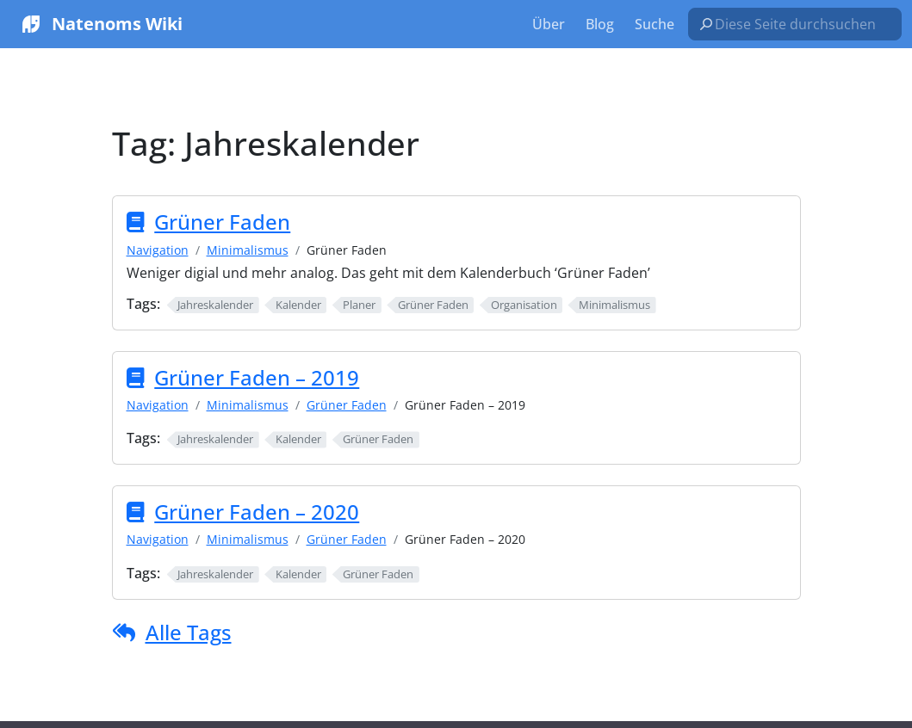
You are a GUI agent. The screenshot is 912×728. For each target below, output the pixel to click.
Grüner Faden (222, 222)
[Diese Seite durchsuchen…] (801, 24)
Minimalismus (247, 250)
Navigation (158, 250)
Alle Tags (189, 632)
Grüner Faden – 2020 (256, 512)
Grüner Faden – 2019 (256, 378)
